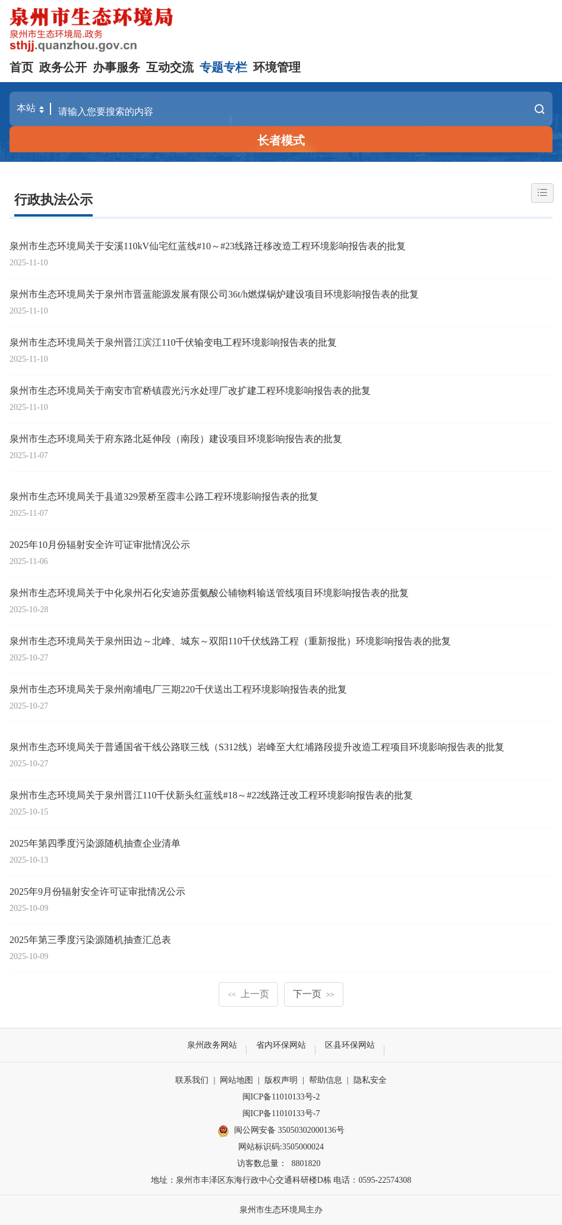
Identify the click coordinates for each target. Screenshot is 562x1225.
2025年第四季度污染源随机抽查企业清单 (95, 843)
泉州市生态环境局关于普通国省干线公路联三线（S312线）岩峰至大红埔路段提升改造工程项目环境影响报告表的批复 (257, 747)
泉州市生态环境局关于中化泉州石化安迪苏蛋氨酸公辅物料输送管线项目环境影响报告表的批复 (209, 593)
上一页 (248, 994)
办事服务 (116, 67)
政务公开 (63, 67)
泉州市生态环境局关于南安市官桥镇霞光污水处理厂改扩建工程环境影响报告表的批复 (190, 391)
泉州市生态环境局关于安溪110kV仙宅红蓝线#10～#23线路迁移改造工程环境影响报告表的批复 (208, 246)
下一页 (313, 994)
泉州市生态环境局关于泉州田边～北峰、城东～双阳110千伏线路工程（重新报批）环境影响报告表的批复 (230, 641)
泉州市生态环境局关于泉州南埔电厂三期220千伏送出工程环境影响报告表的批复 (178, 689)
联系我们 (192, 1080)
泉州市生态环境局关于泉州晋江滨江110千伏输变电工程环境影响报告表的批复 (173, 342)
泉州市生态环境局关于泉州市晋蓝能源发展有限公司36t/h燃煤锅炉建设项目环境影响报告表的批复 (214, 294)
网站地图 (236, 1080)
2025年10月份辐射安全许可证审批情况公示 (100, 545)
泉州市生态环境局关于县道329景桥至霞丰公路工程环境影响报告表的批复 (164, 496)
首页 (21, 67)
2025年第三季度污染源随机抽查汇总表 (90, 940)
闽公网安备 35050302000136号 (281, 1131)
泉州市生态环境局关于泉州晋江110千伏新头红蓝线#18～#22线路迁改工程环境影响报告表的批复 (211, 795)
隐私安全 (370, 1080)
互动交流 (170, 67)
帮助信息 (325, 1080)
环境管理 (277, 67)
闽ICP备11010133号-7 (281, 1113)
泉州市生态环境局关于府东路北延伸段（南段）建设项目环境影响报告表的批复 (176, 439)
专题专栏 (223, 67)
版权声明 (281, 1080)
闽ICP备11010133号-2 (281, 1096)
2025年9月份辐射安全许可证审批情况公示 (97, 891)
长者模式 (281, 140)
